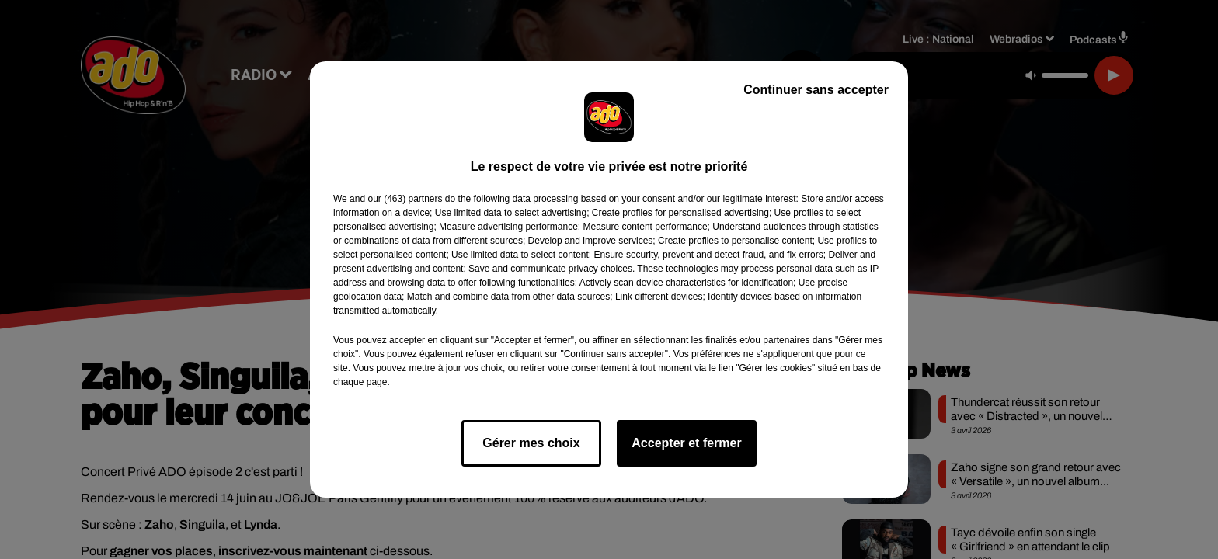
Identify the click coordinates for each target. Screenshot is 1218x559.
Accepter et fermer (686, 443)
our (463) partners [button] (404, 198)
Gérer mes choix (530, 443)
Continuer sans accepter (816, 89)
